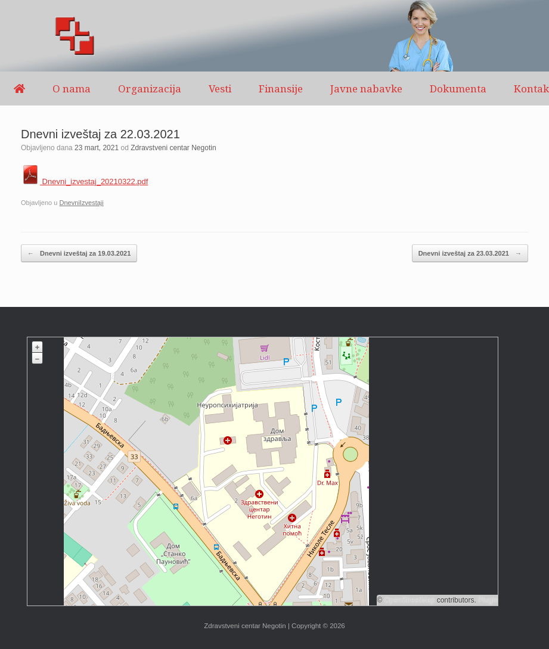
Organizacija (149, 88)
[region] (274, 36)
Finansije (281, 88)
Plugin (487, 600)
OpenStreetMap (409, 600)
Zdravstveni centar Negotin (173, 148)
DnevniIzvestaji (81, 202)
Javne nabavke (366, 88)
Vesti (220, 88)
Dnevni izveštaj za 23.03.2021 (470, 254)
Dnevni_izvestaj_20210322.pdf (84, 181)
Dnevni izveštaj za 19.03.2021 (79, 254)
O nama (71, 88)
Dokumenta (458, 88)
